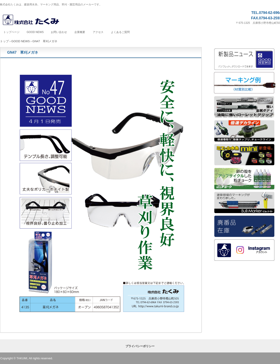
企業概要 (79, 32)
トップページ (11, 32)
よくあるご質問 (120, 32)
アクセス (98, 32)
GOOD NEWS (35, 32)
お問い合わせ (59, 32)
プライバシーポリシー (140, 346)
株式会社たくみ (35, 20)
